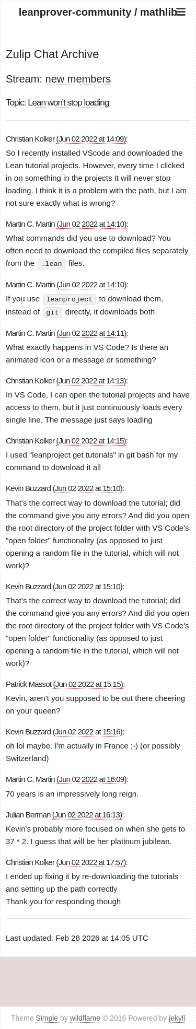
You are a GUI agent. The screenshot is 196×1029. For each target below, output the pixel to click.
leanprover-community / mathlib (98, 12)
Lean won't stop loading (68, 103)
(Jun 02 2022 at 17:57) (90, 861)
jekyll (177, 1017)
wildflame (85, 1017)
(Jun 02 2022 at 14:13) (90, 379)
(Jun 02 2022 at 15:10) (87, 487)
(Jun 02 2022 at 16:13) (87, 813)
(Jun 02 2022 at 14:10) (91, 223)
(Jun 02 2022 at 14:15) (90, 439)
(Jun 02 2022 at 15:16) (87, 730)
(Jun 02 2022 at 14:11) (91, 332)
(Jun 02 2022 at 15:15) (88, 683)
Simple (48, 1017)
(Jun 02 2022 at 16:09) (91, 778)
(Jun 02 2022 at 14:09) (90, 138)
